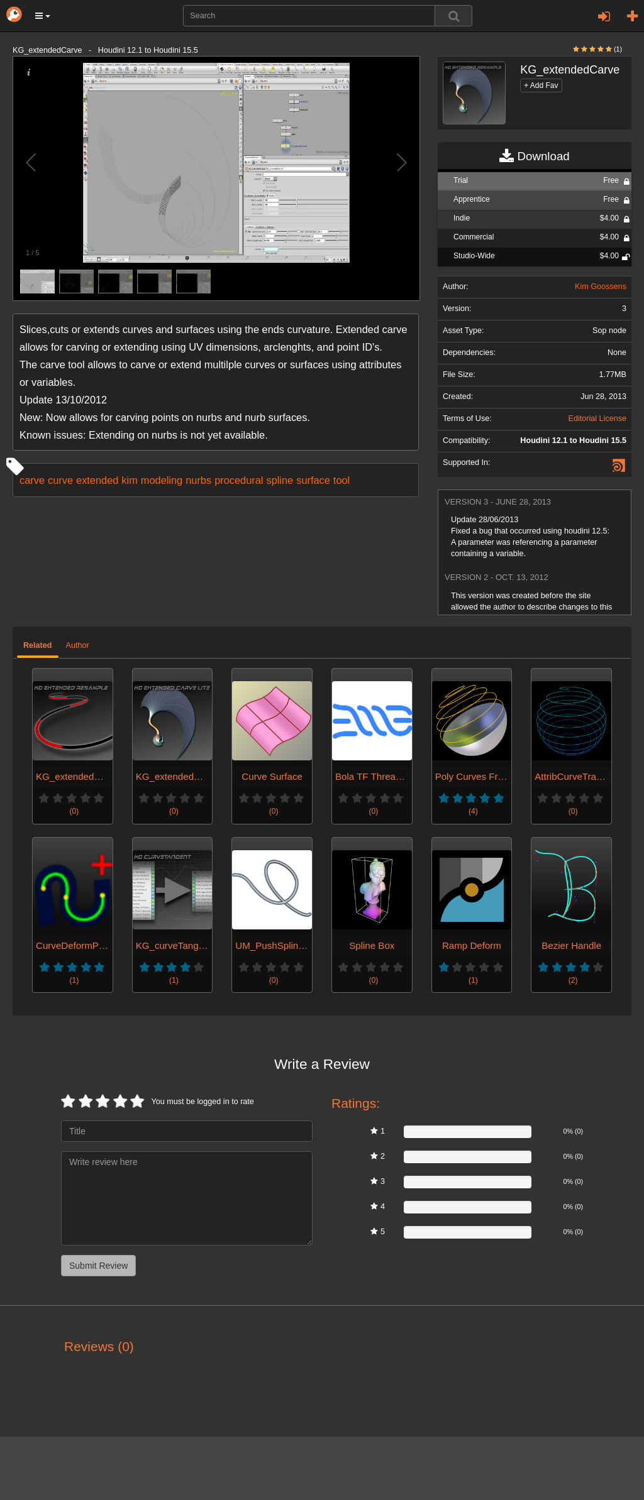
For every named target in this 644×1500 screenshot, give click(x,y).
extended (97, 480)
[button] (43, 15)
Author (77, 645)
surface (313, 480)
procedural (238, 480)
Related (37, 645)
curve (60, 480)
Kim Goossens (600, 286)
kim (129, 480)
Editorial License (597, 418)
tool (341, 480)
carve (32, 480)
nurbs (198, 480)
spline (279, 480)
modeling (161, 480)
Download (534, 156)
